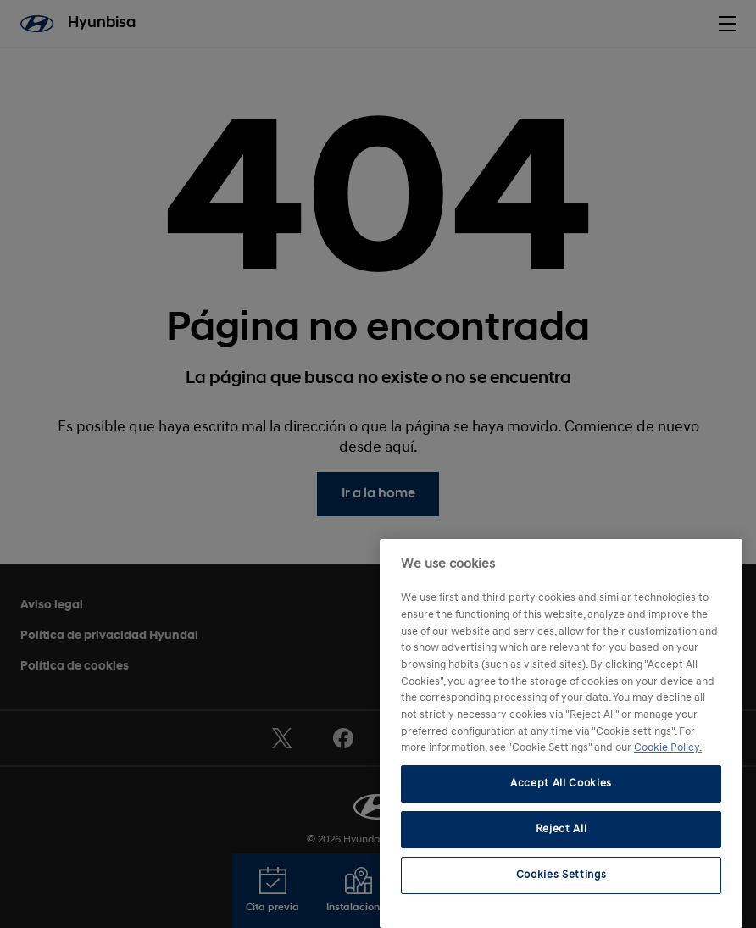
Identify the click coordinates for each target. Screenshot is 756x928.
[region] (561, 733)
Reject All (561, 829)
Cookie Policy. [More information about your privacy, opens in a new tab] (668, 747)
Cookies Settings (561, 875)
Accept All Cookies (561, 783)
